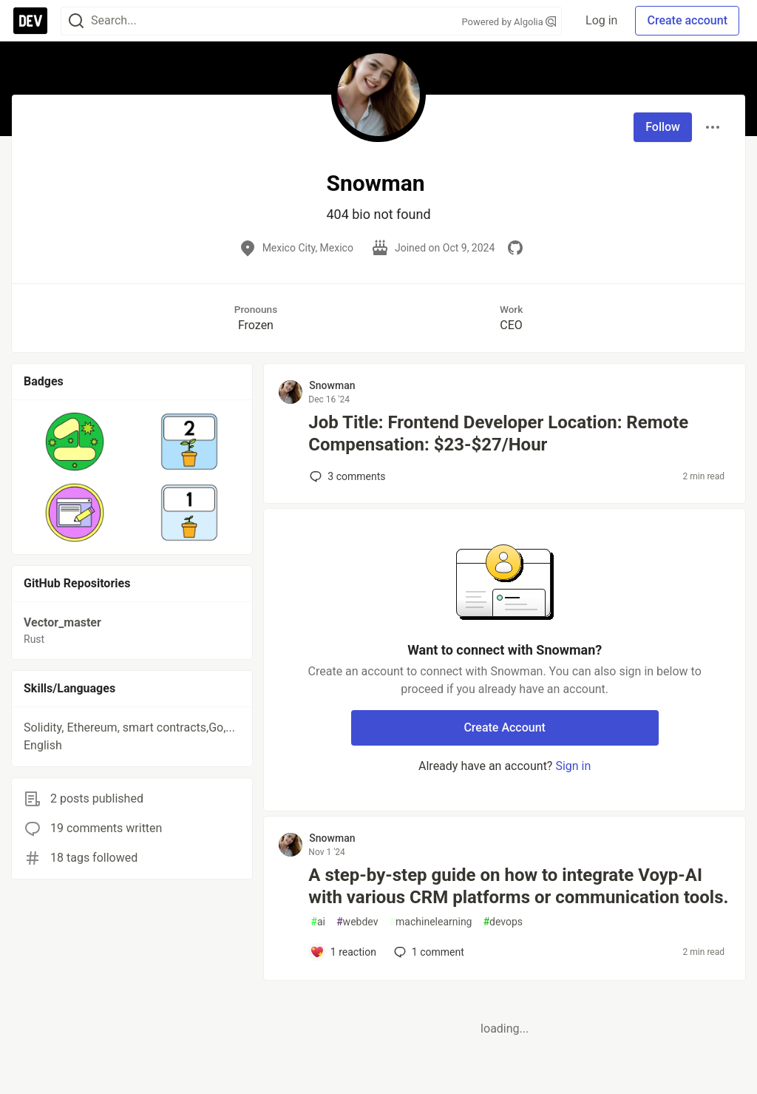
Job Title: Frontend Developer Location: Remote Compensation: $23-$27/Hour (498, 433)
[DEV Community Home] (30, 21)
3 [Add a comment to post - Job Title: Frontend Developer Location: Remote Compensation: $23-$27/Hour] (346, 476)
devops (503, 922)
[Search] (76, 21)
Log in (601, 20)
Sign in (573, 766)
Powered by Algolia (509, 21)
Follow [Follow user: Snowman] (662, 127)
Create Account (505, 727)
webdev (357, 922)
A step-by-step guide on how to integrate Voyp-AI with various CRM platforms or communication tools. (518, 886)
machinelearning (430, 922)
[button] (75, 441)
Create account (687, 20)
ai (317, 922)
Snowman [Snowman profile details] (332, 385)
